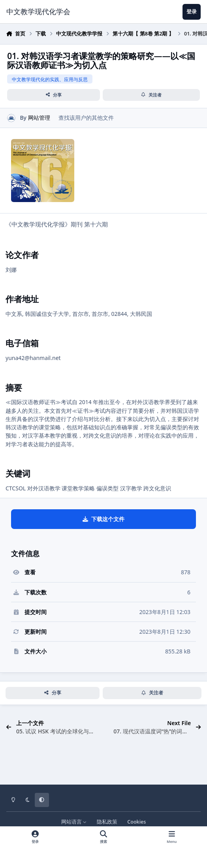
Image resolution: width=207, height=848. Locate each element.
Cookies (136, 821)
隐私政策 (107, 821)
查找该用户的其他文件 (86, 117)
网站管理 (39, 117)
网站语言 (74, 821)
